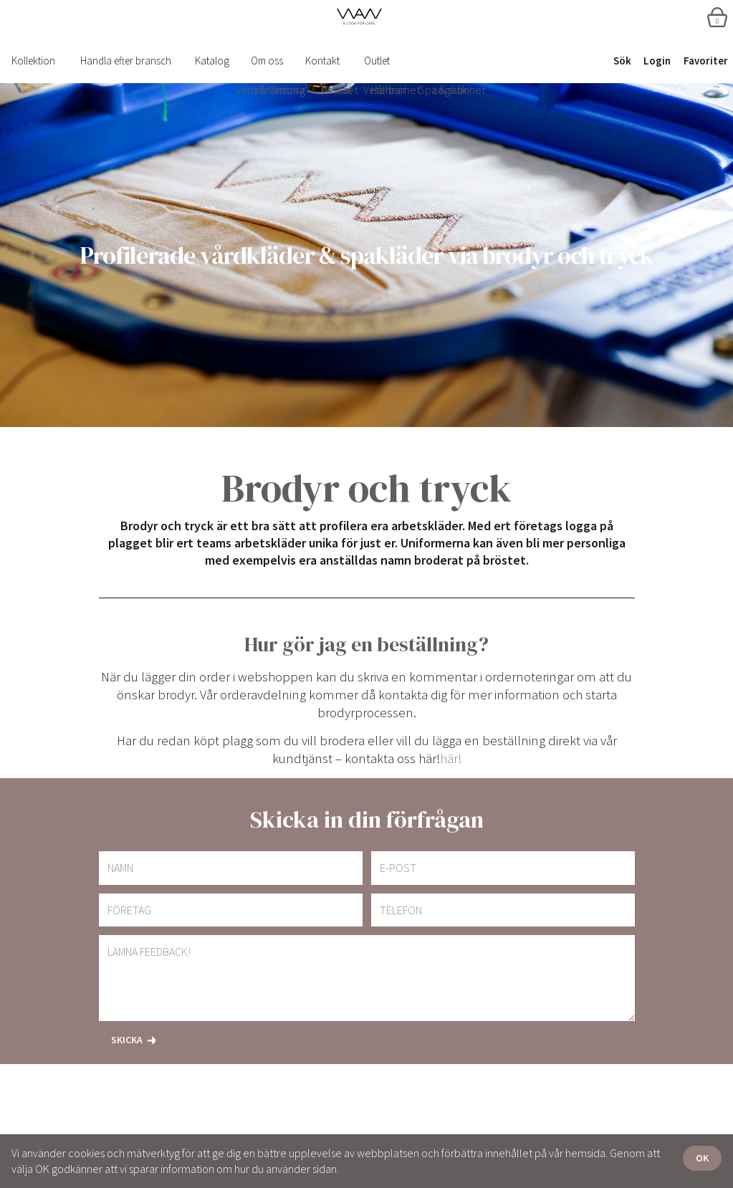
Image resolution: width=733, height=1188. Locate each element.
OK (702, 1157)
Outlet (377, 60)
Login (657, 60)
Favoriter (706, 60)
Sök (622, 60)
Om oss (267, 60)
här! (450, 758)
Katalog (212, 60)
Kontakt (322, 60)
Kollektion (33, 60)
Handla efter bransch (125, 60)
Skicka (127, 1039)
